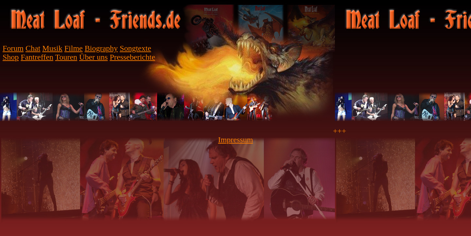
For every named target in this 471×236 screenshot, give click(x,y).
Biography (101, 48)
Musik (52, 48)
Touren (66, 57)
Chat (33, 48)
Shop (11, 57)
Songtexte (135, 48)
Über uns (93, 57)
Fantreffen (37, 57)
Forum (13, 48)
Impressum (235, 139)
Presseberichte (132, 57)
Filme (73, 48)
